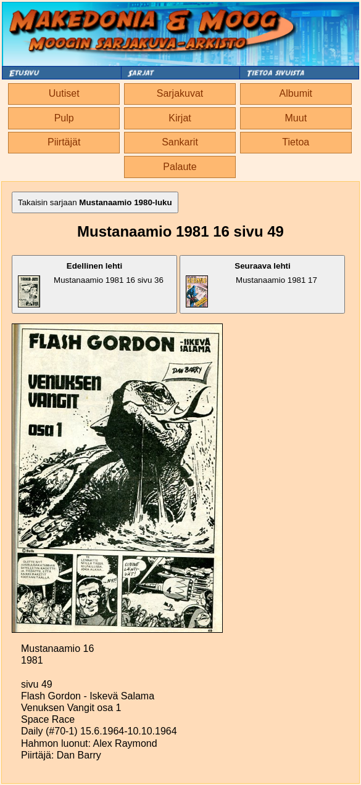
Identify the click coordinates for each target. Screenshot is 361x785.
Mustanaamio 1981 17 (251, 284)
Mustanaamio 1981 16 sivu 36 (91, 284)
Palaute (179, 166)
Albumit (296, 93)
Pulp (64, 118)
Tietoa (295, 142)
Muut (296, 118)
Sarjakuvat (180, 93)
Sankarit (180, 142)
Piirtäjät (64, 142)
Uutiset (64, 93)
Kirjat (179, 118)
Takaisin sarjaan (95, 202)
